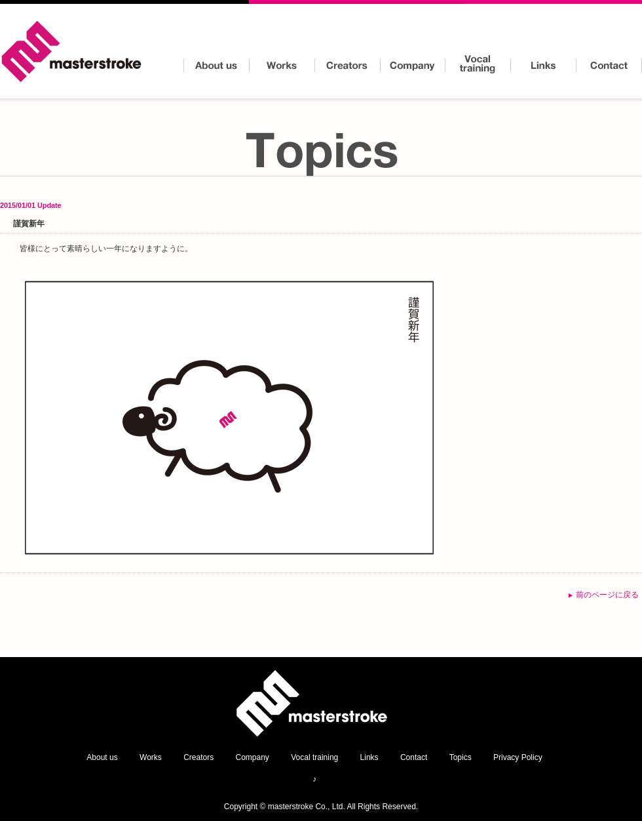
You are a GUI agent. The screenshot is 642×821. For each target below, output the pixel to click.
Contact (609, 65)
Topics (460, 757)
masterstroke (72, 52)
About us (216, 65)
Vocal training (478, 65)
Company (412, 65)
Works (281, 65)
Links (543, 65)
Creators (347, 65)
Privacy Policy (517, 757)
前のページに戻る (607, 594)
